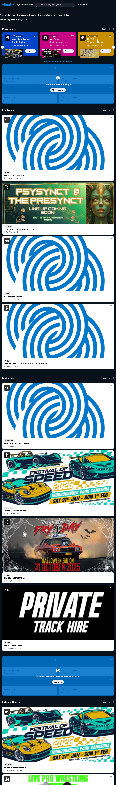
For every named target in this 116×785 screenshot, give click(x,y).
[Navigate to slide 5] (49, 61)
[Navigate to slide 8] (54, 61)
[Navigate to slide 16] (67, 61)
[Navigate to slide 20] (73, 61)
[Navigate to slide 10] (57, 61)
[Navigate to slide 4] (48, 61)
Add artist (58, 205)
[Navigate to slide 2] (44, 61)
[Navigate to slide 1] (43, 61)
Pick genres (58, 513)
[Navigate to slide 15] (65, 61)
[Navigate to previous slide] (2, 47)
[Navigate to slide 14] (63, 61)
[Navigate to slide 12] (60, 61)
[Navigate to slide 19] (71, 61)
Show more (107, 108)
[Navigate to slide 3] (46, 61)
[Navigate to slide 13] (62, 61)
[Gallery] (58, 47)
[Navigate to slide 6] (51, 61)
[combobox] (35, 5)
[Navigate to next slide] (113, 47)
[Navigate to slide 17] (68, 61)
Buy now (30, 51)
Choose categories (58, 366)
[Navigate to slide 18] (70, 61)
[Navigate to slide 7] (52, 61)
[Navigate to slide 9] (55, 61)
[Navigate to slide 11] (59, 61)
